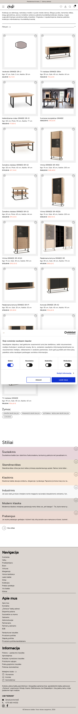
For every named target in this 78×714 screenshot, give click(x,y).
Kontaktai (5, 606)
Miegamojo (6, 571)
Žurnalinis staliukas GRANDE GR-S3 (15, 212)
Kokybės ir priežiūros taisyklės (13, 659)
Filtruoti (6, 27)
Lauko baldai (6, 577)
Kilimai (4, 591)
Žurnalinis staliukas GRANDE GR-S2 (15, 165)
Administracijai (7, 620)
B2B (3, 629)
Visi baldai (6, 589)
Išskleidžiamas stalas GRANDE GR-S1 (15, 118)
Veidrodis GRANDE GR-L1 (11, 72)
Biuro (4, 566)
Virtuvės (5, 569)
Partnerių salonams (9, 626)
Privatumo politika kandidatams (14, 641)
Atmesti (39, 380)
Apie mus (5, 603)
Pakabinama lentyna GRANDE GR (52, 258)
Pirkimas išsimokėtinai (10, 667)
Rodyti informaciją (64, 373)
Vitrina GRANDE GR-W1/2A (50, 212)
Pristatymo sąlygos (9, 661)
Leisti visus (63, 380)
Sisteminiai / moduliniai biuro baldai (56, 413)
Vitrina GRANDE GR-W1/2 (49, 165)
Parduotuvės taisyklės (10, 633)
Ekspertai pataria (8, 612)
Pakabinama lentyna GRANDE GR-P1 (15, 305)
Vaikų (4, 560)
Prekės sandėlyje (8, 586)
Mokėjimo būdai (8, 672)
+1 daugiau (7, 417)
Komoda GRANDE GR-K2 (49, 305)
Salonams (5, 617)
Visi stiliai (11, 528)
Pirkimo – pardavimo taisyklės (13, 653)
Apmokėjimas (7, 656)
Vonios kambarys (8, 574)
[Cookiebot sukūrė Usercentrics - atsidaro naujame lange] (65, 333)
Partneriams (6, 623)
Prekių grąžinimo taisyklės (11, 664)
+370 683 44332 (10, 703)
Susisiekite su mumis (10, 614)
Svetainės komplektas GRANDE (51, 118)
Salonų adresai (46, 1)
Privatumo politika (9, 636)
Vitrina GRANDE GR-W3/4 (12, 258)
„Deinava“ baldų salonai (11, 609)
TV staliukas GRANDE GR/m (50, 72)
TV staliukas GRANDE (10, 398)
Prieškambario (7, 563)
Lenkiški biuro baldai (11, 413)
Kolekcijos (6, 583)
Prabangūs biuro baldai (31, 413)
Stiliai (4, 580)
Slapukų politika (8, 638)
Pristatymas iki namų (33, 1)
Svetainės (5, 557)
